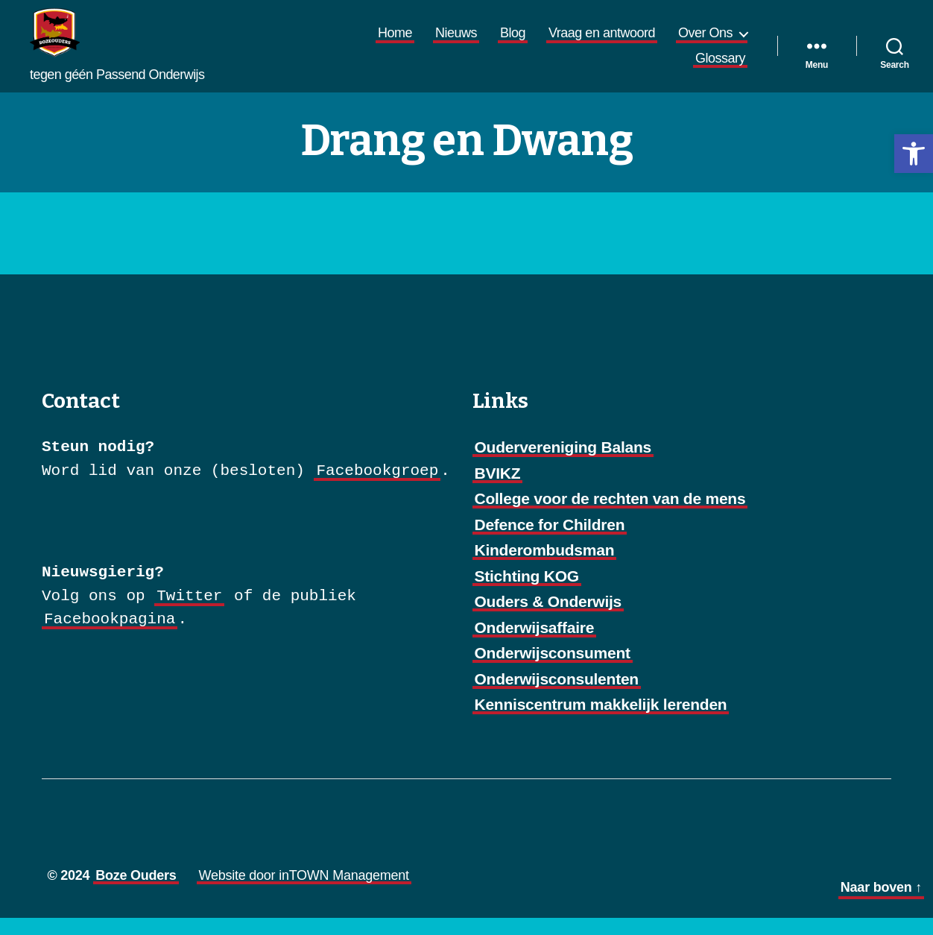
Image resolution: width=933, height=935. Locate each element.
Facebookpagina (109, 637)
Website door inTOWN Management (304, 892)
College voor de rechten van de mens (610, 516)
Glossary (720, 66)
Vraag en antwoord (601, 41)
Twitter (189, 613)
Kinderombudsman (545, 567)
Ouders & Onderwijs (548, 619)
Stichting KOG (527, 593)
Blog (512, 41)
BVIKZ (498, 490)
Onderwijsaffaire (535, 644)
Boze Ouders (135, 892)
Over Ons (705, 41)
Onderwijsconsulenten (557, 696)
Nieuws (456, 41)
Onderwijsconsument (552, 670)
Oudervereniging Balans (563, 464)
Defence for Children (550, 541)
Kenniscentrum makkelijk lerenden (601, 722)
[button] (913, 153)
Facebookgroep (377, 488)
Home (395, 41)
